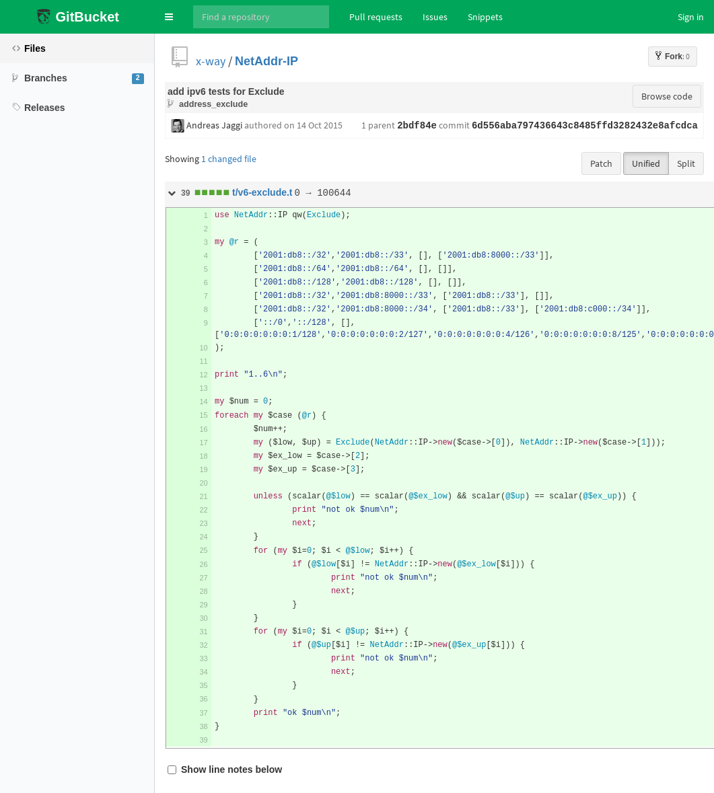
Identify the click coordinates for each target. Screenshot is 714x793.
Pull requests (375, 17)
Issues (435, 17)
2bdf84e (417, 125)
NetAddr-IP (266, 61)
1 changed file (228, 159)
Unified (646, 163)
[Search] (261, 16)
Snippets (485, 17)
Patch (601, 163)
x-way (210, 61)
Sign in (691, 17)
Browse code (666, 96)
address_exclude (213, 104)
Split (686, 163)
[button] (169, 17)
